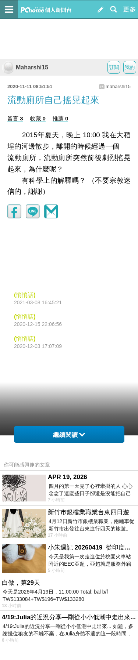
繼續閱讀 (69, 435)
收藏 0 (38, 118)
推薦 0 (60, 118)
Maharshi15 (25, 67)
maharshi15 (118, 86)
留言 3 (15, 118)
